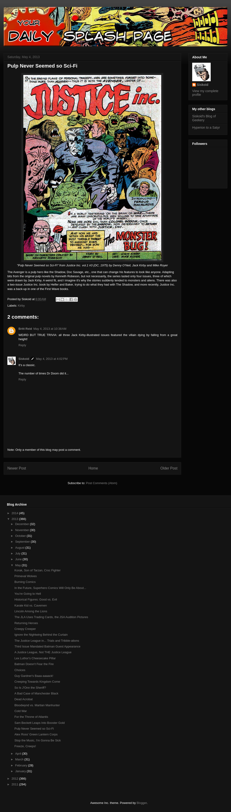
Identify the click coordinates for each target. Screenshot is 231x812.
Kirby (21, 305)
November (22, 530)
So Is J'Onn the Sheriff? (30, 687)
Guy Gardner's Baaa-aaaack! (33, 676)
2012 (15, 778)
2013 (15, 519)
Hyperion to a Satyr (206, 127)
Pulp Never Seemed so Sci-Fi (34, 728)
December (22, 524)
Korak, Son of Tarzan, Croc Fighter (37, 570)
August (20, 547)
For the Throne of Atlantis (31, 717)
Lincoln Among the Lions (30, 611)
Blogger (142, 803)
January (21, 771)
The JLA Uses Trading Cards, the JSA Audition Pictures (51, 617)
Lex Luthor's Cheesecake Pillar (35, 658)
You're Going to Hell (27, 593)
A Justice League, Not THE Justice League (42, 652)
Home (93, 468)
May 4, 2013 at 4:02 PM (51, 359)
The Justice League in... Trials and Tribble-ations (46, 640)
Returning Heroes (26, 623)
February (21, 765)
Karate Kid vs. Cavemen (30, 605)
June (19, 559)
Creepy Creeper (25, 629)
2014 (15, 513)
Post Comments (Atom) (101, 483)
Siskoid (23, 359)
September (23, 541)
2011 (15, 784)
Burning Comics (25, 582)
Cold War (20, 711)
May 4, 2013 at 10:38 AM (50, 328)
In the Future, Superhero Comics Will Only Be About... (50, 588)
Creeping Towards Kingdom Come (37, 681)
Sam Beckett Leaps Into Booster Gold (39, 723)
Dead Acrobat (23, 699)
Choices (19, 670)
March (19, 759)
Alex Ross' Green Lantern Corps (36, 734)
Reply (22, 345)
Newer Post (16, 468)
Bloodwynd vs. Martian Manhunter (37, 705)
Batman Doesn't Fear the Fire (34, 664)
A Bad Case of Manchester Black (36, 693)
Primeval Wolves (25, 576)
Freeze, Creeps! (25, 746)
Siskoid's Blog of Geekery (204, 118)
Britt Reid (25, 328)
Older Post (168, 468)
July (18, 553)
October (21, 536)
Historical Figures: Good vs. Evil (35, 599)
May (18, 565)
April (18, 753)
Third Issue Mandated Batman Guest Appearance (47, 646)
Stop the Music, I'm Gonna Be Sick (37, 740)
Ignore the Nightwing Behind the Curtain (41, 634)
